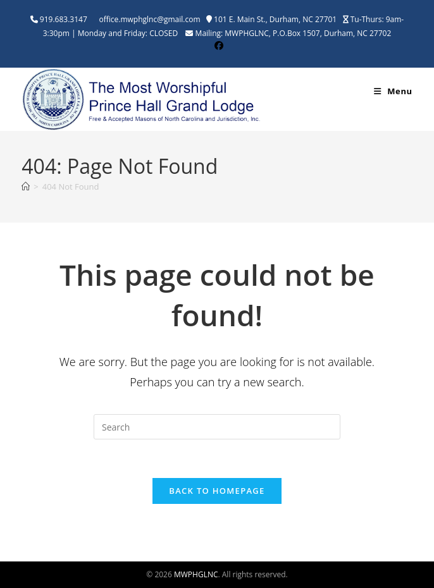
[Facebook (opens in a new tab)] (217, 45)
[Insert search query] (217, 426)
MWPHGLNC (196, 574)
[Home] (26, 186)
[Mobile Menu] (393, 91)
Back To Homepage (216, 490)
